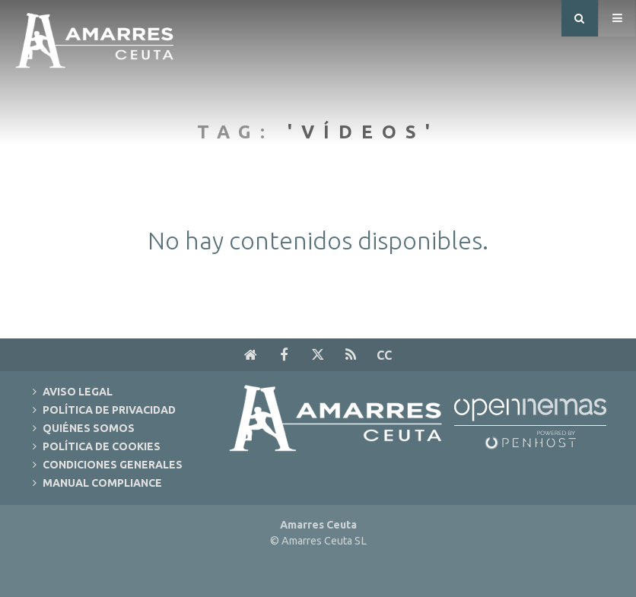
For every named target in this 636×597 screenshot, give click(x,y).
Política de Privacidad (109, 410)
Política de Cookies (102, 446)
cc (384, 355)
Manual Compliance (102, 483)
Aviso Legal (78, 392)
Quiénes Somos (89, 428)
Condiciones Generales (113, 465)
